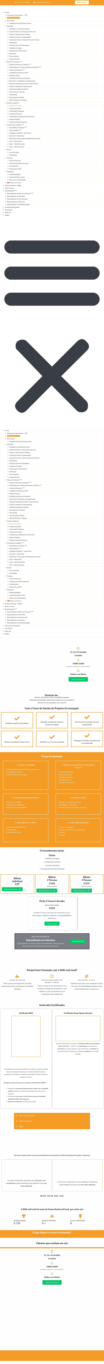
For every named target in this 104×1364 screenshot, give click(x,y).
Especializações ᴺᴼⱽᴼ (11, 197)
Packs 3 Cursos (9, 194)
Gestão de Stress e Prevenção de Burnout (21, 32)
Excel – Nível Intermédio (16, 149)
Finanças (9, 163)
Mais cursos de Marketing (17, 186)
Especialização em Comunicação (16, 206)
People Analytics (14, 78)
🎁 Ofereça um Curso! (13, 189)
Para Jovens (10, 21)
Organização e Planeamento (17, 52)
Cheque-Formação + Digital (13, 192)
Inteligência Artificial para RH (18, 75)
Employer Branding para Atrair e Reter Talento (22, 86)
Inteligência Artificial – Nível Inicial (19, 137)
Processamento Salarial (16, 100)
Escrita (9, 155)
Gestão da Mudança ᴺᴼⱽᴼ (16, 72)
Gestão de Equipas (14, 112)
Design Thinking (14, 123)
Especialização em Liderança (15, 208)
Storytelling (12, 160)
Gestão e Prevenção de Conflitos (19, 35)
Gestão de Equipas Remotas (17, 126)
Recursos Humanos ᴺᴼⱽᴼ (14, 63)
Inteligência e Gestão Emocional (18, 29)
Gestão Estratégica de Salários (18, 92)
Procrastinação (13, 58)
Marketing (10, 177)
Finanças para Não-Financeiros (18, 169)
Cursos (7, 12)
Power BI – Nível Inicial (16, 140)
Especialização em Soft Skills (15, 203)
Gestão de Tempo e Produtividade (19, 38)
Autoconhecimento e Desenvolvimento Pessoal (23, 41)
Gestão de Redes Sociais (16, 183)
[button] (52, 331)
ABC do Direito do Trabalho (17, 103)
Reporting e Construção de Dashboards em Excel (23, 143)
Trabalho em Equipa (15, 49)
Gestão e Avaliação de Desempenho (20, 89)
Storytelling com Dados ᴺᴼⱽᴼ (17, 132)
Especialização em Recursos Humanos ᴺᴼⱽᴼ (19, 200)
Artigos (7, 222)
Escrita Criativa (13, 157)
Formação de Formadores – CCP (16, 15)
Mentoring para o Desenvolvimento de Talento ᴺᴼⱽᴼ (24, 69)
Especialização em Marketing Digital (17, 211)
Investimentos (13, 172)
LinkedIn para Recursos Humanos (19, 80)
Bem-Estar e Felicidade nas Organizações (21, 83)
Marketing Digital (14, 180)
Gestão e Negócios (12, 106)
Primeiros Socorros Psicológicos (18, 46)
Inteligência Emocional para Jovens (19, 24)
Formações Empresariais (12, 214)
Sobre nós (8, 220)
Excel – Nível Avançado (16, 152)
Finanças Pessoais (14, 166)
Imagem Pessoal (14, 60)
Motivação (12, 55)
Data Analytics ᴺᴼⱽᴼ (14, 135)
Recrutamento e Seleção (16, 95)
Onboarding (12, 98)
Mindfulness (13, 43)
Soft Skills (10, 26)
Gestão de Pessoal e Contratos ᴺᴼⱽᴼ (19, 66)
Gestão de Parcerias (15, 117)
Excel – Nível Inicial (15, 146)
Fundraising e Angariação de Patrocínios (21, 120)
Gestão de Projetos (15, 109)
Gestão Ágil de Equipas (16, 115)
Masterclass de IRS (14, 174)
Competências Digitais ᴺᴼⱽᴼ (15, 129)
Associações (8, 217)
